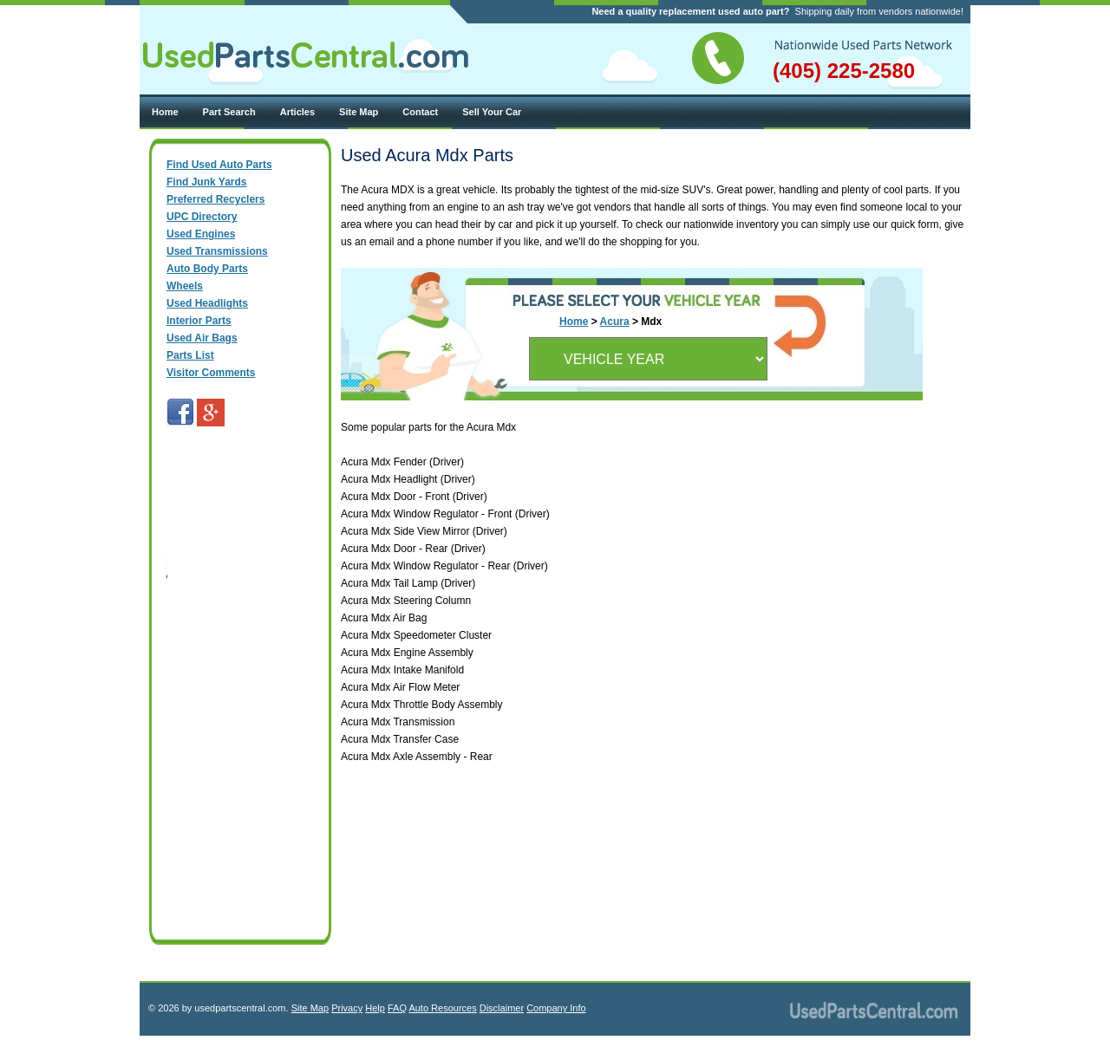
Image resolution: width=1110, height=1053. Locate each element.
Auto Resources (442, 1008)
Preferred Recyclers (215, 199)
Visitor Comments (210, 373)
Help (375, 1008)
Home (165, 112)
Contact (420, 112)
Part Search (229, 112)
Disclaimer (502, 1008)
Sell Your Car (491, 112)
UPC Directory (201, 217)
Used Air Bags (202, 338)
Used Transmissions (217, 251)
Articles (297, 112)
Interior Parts (199, 321)
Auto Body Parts (207, 269)
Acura (615, 321)
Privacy (346, 1008)
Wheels (184, 286)
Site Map (358, 112)
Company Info (555, 1008)
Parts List (190, 355)
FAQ (397, 1008)
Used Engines (200, 234)
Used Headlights (207, 303)
